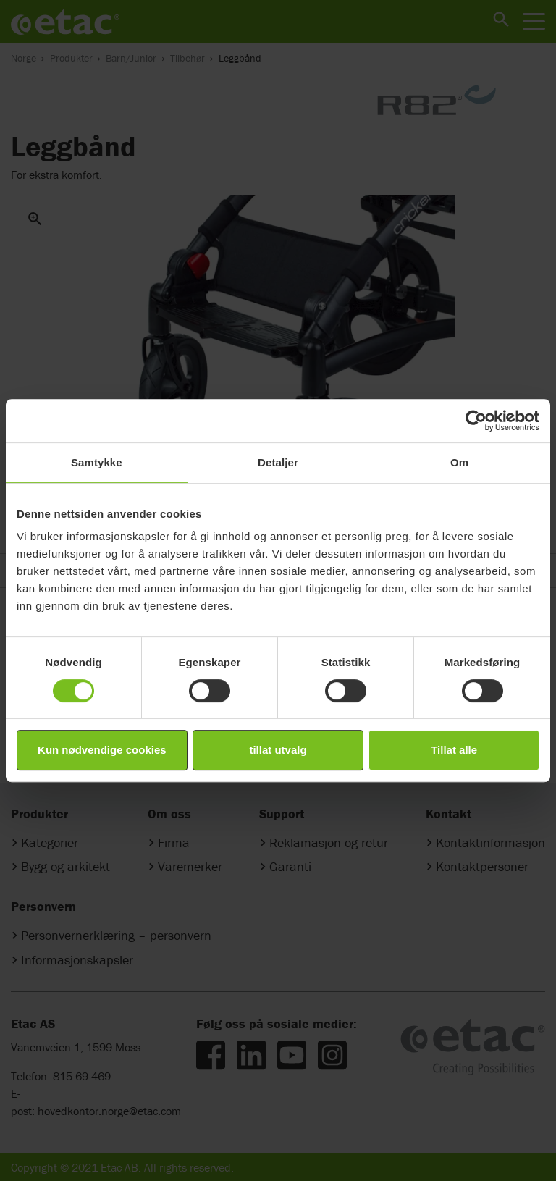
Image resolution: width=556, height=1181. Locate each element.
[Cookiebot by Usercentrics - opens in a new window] (476, 421)
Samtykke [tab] (96, 462)
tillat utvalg (277, 750)
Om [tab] (459, 462)
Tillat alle (454, 750)
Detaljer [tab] (278, 462)
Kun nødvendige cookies (102, 750)
